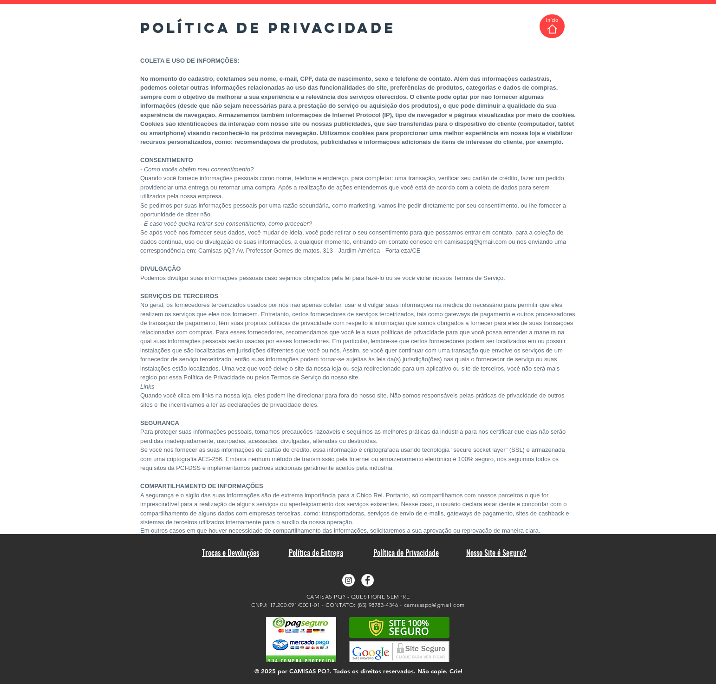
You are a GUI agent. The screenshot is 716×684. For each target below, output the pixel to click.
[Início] (552, 26)
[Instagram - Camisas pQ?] (348, 580)
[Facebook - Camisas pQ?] (367, 580)
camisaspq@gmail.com (475, 241)
